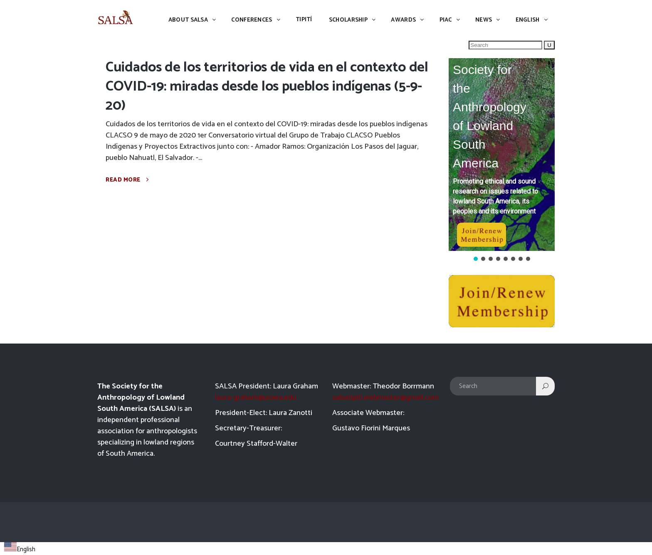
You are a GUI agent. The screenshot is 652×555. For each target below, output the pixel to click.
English (19, 549)
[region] (502, 160)
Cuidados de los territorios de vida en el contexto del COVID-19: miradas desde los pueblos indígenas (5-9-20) (267, 86)
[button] (502, 154)
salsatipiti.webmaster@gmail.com (385, 397)
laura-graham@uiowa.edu (255, 397)
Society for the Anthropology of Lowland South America (489, 116)
